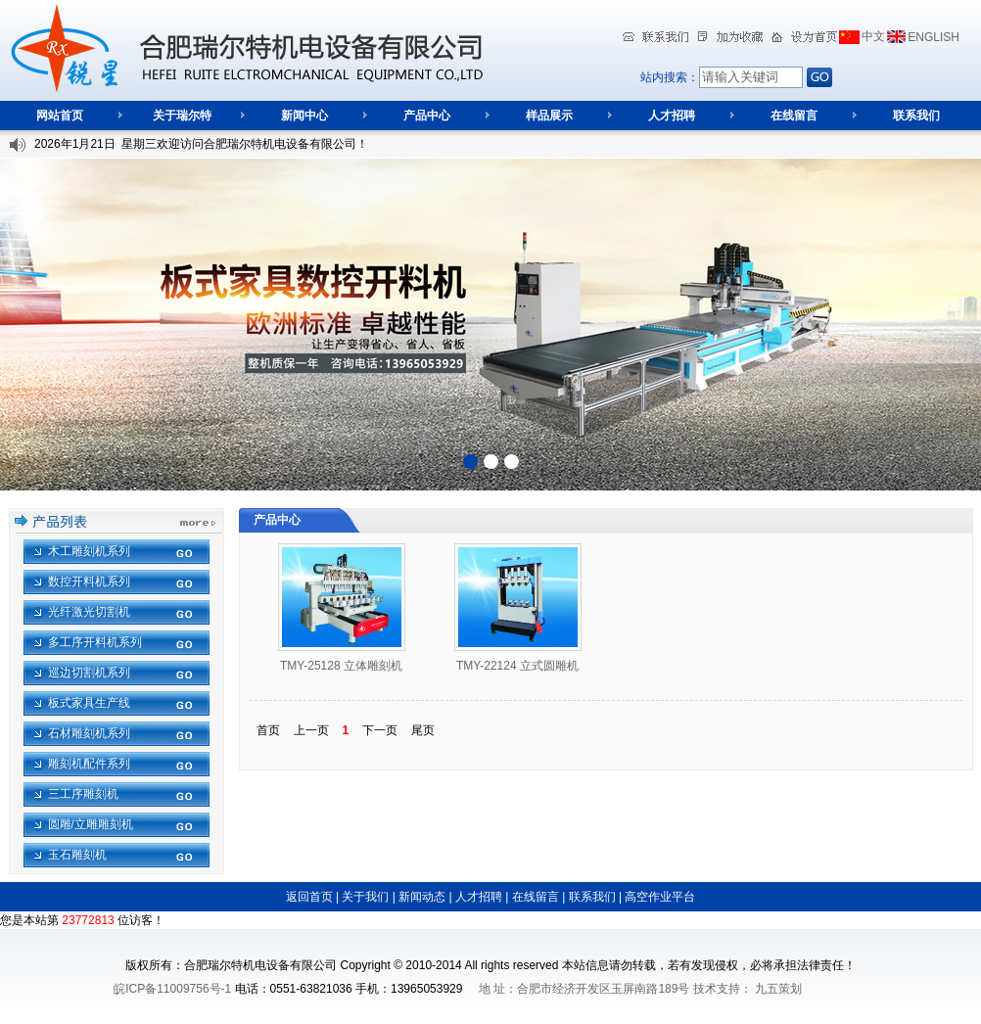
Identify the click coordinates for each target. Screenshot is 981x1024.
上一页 (311, 730)
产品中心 (426, 115)
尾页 (423, 730)
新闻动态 (421, 897)
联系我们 (916, 115)
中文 (873, 36)
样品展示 (549, 115)
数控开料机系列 (89, 581)
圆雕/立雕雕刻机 (90, 824)
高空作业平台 (660, 897)
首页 (268, 730)
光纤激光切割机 (89, 612)
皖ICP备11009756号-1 (172, 989)
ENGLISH (933, 37)
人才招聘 (671, 115)
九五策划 (778, 989)
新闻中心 (304, 115)
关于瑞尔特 (182, 115)
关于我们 (365, 897)
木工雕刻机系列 (89, 551)
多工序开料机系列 (95, 642)
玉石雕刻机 (77, 854)
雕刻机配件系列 (89, 763)
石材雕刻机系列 (89, 733)
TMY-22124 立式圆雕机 (517, 666)
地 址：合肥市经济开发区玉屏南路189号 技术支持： (615, 989)
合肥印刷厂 (838, 989)
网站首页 (59, 115)
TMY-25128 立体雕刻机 (341, 666)
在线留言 (794, 115)
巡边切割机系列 (89, 672)
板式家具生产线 (89, 703)
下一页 (379, 730)
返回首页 (309, 897)
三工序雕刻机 (83, 794)
